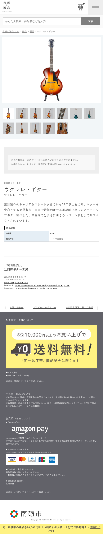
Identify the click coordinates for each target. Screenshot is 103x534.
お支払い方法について (24, 492)
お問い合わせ (16, 308)
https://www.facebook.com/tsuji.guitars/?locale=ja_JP (42, 285)
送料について (20, 381)
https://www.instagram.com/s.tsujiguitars (36, 288)
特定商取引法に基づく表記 (79, 308)
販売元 (42, 164)
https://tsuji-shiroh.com (16, 282)
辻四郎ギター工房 (12, 183)
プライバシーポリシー (44, 308)
